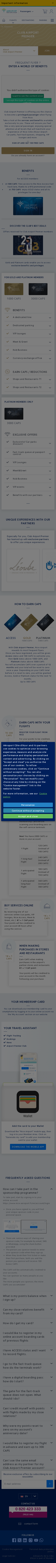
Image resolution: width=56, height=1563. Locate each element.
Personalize (28, 805)
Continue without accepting (28, 810)
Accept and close (28, 816)
